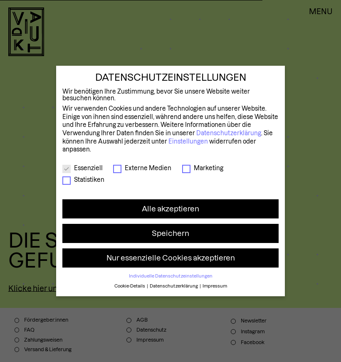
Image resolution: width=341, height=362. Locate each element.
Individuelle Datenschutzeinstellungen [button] (171, 275)
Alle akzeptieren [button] (170, 209)
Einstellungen (188, 141)
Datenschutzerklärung (228, 133)
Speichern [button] (170, 233)
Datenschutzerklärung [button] (174, 285)
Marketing (202, 168)
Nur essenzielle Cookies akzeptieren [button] (170, 258)
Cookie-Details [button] (130, 285)
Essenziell (82, 168)
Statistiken (83, 179)
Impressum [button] (215, 285)
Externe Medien (142, 168)
